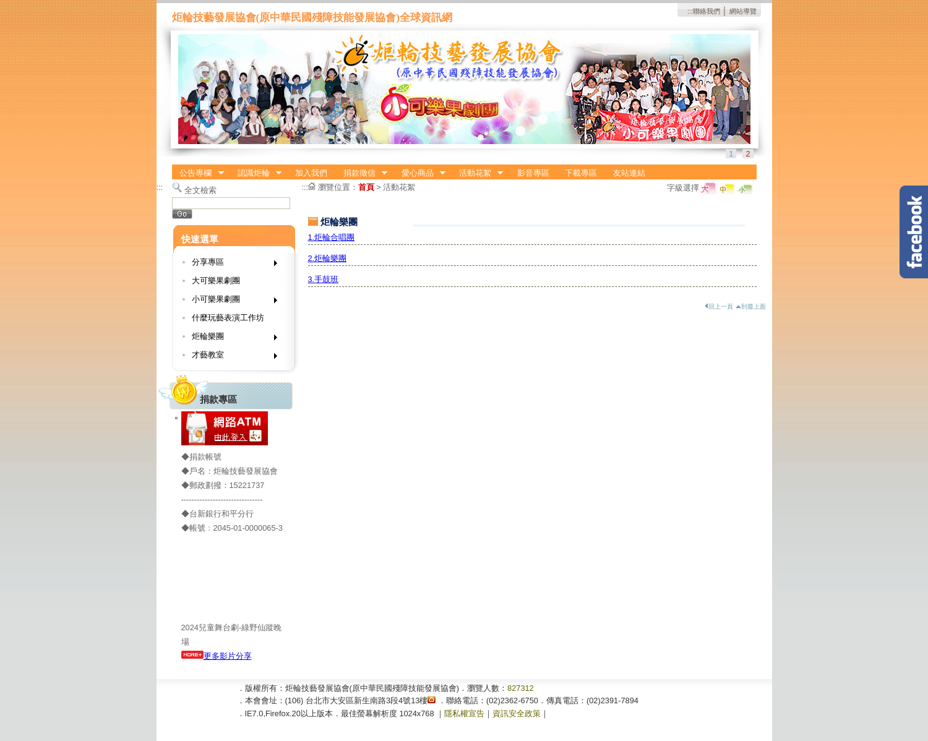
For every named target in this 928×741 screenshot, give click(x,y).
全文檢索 (200, 190)
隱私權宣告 (464, 713)
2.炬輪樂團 (327, 258)
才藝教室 (230, 357)
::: (690, 11)
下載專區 (581, 173)
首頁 (366, 187)
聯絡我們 (706, 11)
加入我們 (311, 173)
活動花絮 (477, 173)
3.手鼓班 (323, 279)
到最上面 (751, 306)
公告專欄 (198, 173)
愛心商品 (419, 173)
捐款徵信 (361, 173)
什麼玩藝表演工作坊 (228, 317)
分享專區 (230, 264)
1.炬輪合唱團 (331, 237)
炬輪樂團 (230, 339)
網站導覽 (743, 11)
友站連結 (629, 173)
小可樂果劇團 (230, 301)
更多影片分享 (216, 656)
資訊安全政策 (516, 713)
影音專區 (533, 173)
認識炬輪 (255, 173)
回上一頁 (719, 306)
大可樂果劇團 (216, 280)
